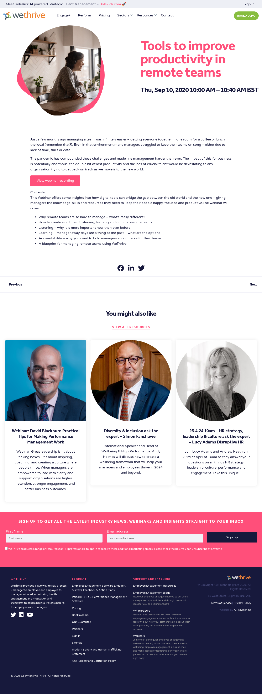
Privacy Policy (242, 603)
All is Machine (242, 610)
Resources (145, 15)
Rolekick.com (110, 4)
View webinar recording (55, 181)
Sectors (123, 15)
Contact (167, 15)
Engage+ (63, 15)
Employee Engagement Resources (154, 585)
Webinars (161, 647)
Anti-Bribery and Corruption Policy (94, 661)
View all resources (131, 327)
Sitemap (77, 642)
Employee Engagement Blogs (161, 598)
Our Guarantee (81, 622)
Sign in (249, 4)
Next (253, 284)
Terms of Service (221, 603)
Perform (84, 15)
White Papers (161, 620)
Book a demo (80, 615)
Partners (77, 629)
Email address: (155, 536)
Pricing (104, 15)
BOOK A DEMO (246, 15)
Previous (15, 284)
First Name (14, 531)
